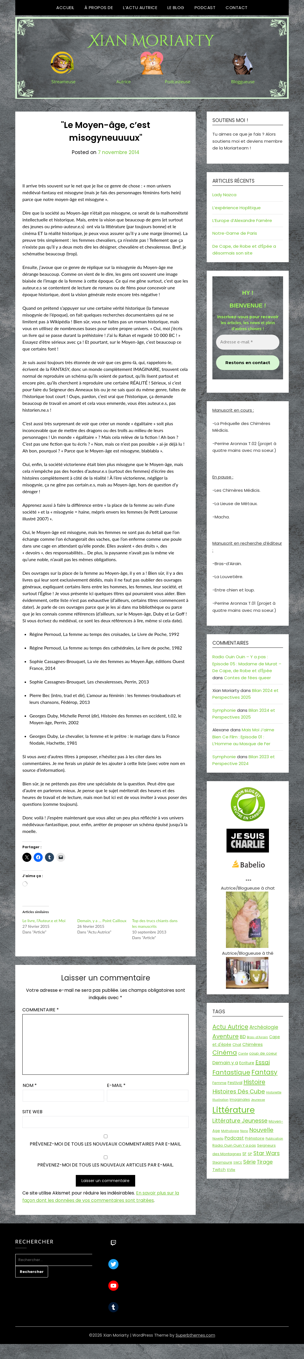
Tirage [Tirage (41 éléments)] (265, 1161)
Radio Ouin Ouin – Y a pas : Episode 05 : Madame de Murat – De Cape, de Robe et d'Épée (246, 664)
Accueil (65, 7)
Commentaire (40, 1010)
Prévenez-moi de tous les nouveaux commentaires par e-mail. (105, 1144)
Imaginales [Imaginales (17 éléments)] (240, 1099)
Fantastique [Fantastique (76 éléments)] (231, 1072)
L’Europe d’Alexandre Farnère (242, 220)
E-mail (116, 1085)
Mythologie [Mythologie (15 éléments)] (230, 1131)
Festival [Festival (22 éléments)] (235, 1083)
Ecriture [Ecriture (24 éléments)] (246, 1063)
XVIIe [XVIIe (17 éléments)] (231, 1169)
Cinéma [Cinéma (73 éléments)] (224, 1052)
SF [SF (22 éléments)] (244, 1154)
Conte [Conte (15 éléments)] (243, 1053)
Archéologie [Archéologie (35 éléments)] (263, 1027)
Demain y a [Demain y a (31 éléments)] (225, 1062)
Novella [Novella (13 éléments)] (217, 1138)
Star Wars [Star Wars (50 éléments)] (266, 1153)
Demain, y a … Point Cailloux (101, 920)
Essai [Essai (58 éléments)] (262, 1062)
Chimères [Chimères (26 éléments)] (252, 1044)
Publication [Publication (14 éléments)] (274, 1138)
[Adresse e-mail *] (247, 342)
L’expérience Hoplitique (236, 208)
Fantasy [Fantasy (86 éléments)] (264, 1072)
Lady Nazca (224, 195)
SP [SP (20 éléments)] (250, 1154)
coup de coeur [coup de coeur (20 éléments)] (263, 1053)
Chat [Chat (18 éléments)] (236, 1044)
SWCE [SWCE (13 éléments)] (237, 1163)
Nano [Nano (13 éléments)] (244, 1131)
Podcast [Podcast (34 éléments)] (234, 1138)
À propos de (99, 7)
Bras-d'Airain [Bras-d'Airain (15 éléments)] (257, 1037)
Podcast (205, 7)
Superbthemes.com (195, 1335)
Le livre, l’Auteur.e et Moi (43, 920)
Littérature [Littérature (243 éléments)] (233, 1110)
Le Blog (175, 7)
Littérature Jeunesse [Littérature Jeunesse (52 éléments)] (240, 1121)
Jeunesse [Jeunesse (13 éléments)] (258, 1100)
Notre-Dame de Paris (234, 233)
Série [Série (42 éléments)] (249, 1161)
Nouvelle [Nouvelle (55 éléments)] (261, 1130)
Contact (237, 7)
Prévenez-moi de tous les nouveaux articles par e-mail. (105, 1165)
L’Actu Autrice (140, 7)
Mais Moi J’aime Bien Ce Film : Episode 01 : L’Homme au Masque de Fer (243, 737)
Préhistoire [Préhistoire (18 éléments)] (254, 1138)
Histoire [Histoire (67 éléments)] (254, 1082)
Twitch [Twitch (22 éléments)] (219, 1169)
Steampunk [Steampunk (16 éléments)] (222, 1162)
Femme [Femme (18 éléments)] (219, 1082)
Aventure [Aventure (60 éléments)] (225, 1036)
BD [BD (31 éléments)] (243, 1036)
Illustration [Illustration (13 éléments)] (220, 1100)
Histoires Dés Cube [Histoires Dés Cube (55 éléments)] (238, 1091)
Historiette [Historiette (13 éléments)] (273, 1092)
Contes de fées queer (247, 678)
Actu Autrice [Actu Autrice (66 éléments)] (230, 1027)
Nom (30, 1085)
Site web (32, 1111)
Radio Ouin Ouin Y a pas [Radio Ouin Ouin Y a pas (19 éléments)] (234, 1145)
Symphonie (224, 710)
